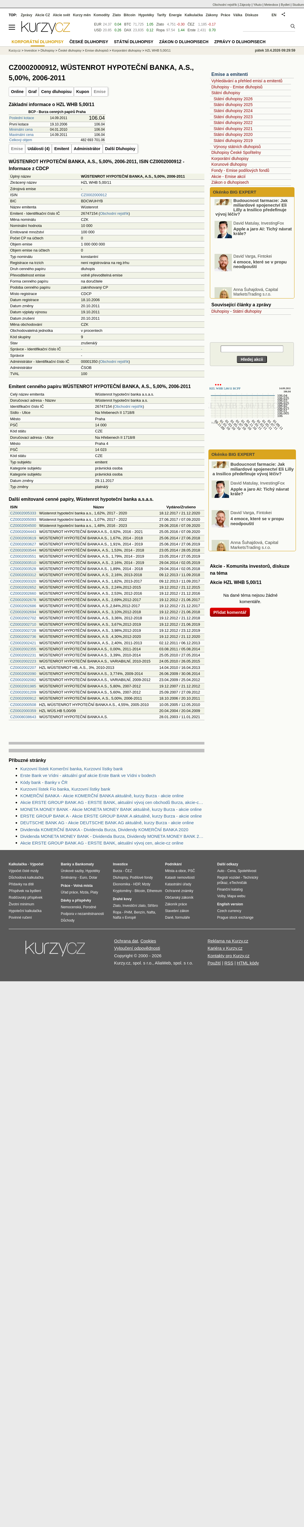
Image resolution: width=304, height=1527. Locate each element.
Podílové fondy (141, 878)
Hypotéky (146, 15)
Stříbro (152, 906)
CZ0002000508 (23, 704)
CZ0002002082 (23, 680)
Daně (169, 918)
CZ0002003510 (23, 562)
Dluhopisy (220, 311)
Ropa (160, 30)
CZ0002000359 (23, 711)
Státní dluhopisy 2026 (233, 99)
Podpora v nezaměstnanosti (82, 914)
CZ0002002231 (23, 655)
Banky (66, 864)
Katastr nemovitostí (180, 878)
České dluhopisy (70, 50)
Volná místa (82, 886)
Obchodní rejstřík (114, 213)
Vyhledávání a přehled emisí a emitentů (246, 81)
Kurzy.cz (15, 50)
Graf (32, 91)
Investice (30, 50)
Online (17, 91)
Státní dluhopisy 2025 (233, 104)
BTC (127, 24)
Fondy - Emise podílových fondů (240, 170)
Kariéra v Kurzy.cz (225, 948)
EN (274, 15)
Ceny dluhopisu (56, 91)
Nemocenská (71, 907)
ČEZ (191, 24)
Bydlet (285, 4)
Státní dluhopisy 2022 (233, 122)
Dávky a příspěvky (76, 900)
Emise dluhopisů (97, 50)
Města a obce (175, 871)
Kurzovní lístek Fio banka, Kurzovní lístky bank (65, 789)
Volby (221, 896)
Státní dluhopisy (225, 92)
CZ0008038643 (23, 717)
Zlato (160, 24)
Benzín (139, 912)
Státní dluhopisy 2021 (233, 128)
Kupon (82, 91)
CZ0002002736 (23, 636)
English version (230, 904)
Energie (175, 15)
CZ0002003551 (23, 556)
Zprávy (26, 15)
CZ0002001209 (23, 692)
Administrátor (87, 148)
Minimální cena (21, 130)
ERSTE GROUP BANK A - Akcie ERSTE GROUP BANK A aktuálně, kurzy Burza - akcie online (111, 815)
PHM (128, 912)
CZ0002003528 (23, 569)
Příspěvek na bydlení (25, 891)
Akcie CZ (42, 15)
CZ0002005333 (23, 513)
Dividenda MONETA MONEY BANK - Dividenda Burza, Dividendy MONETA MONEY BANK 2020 (112, 836)
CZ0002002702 (23, 618)
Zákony (212, 15)
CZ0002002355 (23, 649)
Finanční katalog (230, 889)
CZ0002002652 (23, 587)
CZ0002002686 (23, 606)
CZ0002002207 (23, 667)
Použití (214, 962)
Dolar (93, 878)
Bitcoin (129, 15)
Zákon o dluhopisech (230, 182)
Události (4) (39, 148)
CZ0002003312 (23, 575)
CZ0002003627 (23, 544)
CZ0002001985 (23, 686)
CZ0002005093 (23, 519)
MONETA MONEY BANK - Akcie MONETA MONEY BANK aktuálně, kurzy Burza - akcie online (111, 809)
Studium (298, 4)
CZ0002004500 (23, 525)
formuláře (182, 918)
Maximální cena (21, 135)
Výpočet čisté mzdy (24, 871)
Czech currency (229, 911)
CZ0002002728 (23, 630)
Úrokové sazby (72, 871)
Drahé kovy (122, 899)
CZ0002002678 (23, 600)
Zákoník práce (176, 904)
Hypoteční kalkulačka (25, 911)
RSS (228, 962)
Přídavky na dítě (21, 884)
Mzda (84, 892)
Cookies (148, 940)
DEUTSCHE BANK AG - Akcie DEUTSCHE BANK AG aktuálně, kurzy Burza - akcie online (107, 822)
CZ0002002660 (23, 593)
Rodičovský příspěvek (26, 898)
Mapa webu (236, 896)
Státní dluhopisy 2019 (233, 140)
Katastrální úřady (178, 884)
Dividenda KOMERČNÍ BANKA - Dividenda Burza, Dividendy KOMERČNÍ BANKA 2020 (104, 829)
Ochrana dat (126, 940)
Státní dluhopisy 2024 (233, 110)
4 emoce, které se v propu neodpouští (260, 276)
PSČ (191, 871)
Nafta (151, 912)
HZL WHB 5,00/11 (158, 50)
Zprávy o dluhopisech (239, 41)
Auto (220, 871)
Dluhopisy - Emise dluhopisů (237, 87)
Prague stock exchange (235, 918)
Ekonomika (121, 884)
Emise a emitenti (229, 74)
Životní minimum (21, 904)
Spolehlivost (247, 871)
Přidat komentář (229, 612)
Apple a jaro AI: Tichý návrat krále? (262, 243)
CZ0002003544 (23, 550)
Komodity (101, 15)
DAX (127, 30)
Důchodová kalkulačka (26, 878)
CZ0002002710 (23, 624)
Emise (100, 91)
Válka (237, 15)
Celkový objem (20, 140)
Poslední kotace (21, 118)
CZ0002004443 (23, 531)
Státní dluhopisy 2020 (233, 134)
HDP (136, 884)
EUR (97, 24)
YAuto (257, 4)
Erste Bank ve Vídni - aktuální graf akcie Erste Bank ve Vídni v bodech (88, 775)
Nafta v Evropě (124, 918)
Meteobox (271, 4)
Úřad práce (69, 892)
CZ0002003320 (23, 581)
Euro (83, 878)
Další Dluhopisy (120, 148)
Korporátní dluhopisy (229, 158)
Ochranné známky (179, 891)
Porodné (89, 907)
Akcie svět (61, 15)
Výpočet (36, 864)
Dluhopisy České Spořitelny (236, 152)
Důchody (67, 920)
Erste (192, 30)
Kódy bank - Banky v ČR (43, 782)
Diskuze (251, 15)
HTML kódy (248, 962)
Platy (94, 892)
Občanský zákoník (179, 898)
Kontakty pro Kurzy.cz (229, 955)
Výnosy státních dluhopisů (237, 146)
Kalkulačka (194, 15)
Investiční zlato (133, 906)
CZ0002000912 (94, 195)
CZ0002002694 (23, 612)
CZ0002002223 (23, 661)
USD (97, 30)
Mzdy (146, 884)
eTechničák (238, 883)
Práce (225, 15)
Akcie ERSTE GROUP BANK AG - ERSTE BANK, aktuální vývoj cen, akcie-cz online (101, 842)
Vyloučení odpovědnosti (137, 948)
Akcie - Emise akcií (228, 176)
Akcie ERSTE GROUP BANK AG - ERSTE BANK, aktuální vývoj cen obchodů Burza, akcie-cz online (112, 802)
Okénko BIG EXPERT (234, 192)
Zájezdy (245, 4)
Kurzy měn (82, 15)
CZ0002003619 (23, 538)
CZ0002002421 (23, 643)
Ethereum (154, 891)
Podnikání (173, 864)
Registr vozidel (228, 878)
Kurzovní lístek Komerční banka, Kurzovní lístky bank (71, 768)
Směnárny (69, 878)
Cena (231, 871)
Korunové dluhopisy (229, 164)
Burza (117, 871)
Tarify (161, 15)
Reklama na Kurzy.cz (228, 940)
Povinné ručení (20, 918)
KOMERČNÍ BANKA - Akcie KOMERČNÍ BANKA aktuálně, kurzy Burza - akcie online (102, 795)
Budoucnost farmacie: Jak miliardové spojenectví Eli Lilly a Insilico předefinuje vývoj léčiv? (251, 219)
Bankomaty (84, 864)
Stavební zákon (177, 911)
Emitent (61, 148)
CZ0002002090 (23, 673)
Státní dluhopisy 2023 (233, 116)
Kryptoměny (122, 891)
